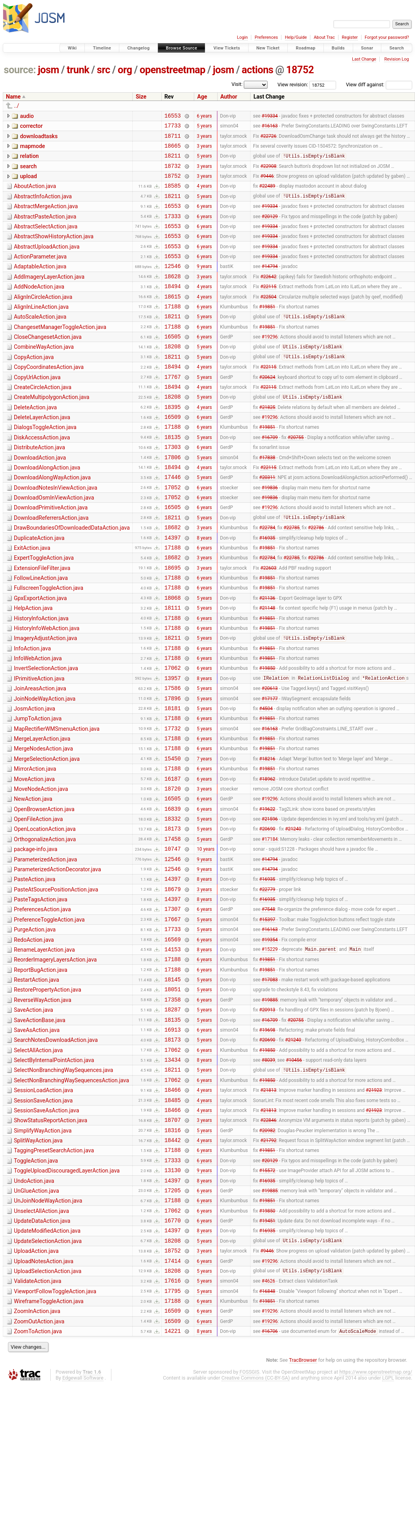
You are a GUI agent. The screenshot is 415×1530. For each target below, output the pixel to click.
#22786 (316, 577)
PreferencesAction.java (42, 1003)
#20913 (267, 1116)
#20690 (267, 914)
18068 (172, 656)
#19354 (270, 1037)
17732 (172, 802)
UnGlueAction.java (36, 1318)
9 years (204, 285)
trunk (78, 70)
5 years (204, 128)
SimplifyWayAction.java (43, 1250)
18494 (172, 307)
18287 (172, 1116)
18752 (300, 70)
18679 (172, 981)
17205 (172, 1318)
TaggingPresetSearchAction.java (54, 1273)
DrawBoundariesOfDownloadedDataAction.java (72, 576)
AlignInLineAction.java (41, 329)
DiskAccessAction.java (42, 475)
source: (20, 70)
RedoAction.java (34, 1037)
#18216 (267, 835)
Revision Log (396, 59)
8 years (204, 588)
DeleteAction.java (35, 442)
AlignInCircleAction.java (43, 318)
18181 (172, 779)
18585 (172, 195)
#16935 (267, 588)
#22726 (268, 139)
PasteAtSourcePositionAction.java (56, 981)
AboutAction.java (35, 194)
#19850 (267, 734)
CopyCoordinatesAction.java (49, 396)
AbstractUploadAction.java (47, 262)
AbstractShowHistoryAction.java (54, 250)
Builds (338, 48)
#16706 (270, 1476)
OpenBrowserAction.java (44, 891)
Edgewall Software (82, 1523)
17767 (172, 408)
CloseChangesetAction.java (48, 363)
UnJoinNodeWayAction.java (48, 1329)
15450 (172, 835)
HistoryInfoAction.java (41, 678)
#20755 (295, 476)
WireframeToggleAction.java (49, 1441)
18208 (172, 374)
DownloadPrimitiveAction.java (51, 554)
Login (242, 37)
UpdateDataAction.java (42, 1351)
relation (29, 161)
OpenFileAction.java (38, 902)
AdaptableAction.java (40, 284)
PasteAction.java (34, 969)
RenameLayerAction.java (44, 1048)
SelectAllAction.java (38, 1160)
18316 (172, 1251)
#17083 (270, 1082)
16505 (172, 363)
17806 (172, 498)
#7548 (268, 1004)
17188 (172, 330)
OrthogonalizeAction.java (45, 925)
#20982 (267, 1251)
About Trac (324, 37)
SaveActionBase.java (39, 1127)
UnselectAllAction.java (41, 1340)
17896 (172, 768)
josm (48, 70)
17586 (172, 756)
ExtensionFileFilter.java (42, 621)
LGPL (388, 1523)
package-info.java (35, 936)
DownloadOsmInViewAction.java (54, 543)
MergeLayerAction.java (42, 812)
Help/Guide (296, 37)
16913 (172, 1138)
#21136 (267, 655)
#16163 (270, 128)
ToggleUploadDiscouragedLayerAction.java (67, 1295)
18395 (172, 442)
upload (28, 183)
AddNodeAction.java (39, 307)
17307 (172, 1003)
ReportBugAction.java (40, 1071)
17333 (172, 229)
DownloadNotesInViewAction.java (55, 531)
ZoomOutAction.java (39, 1464)
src (103, 70)
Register (350, 37)
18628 (172, 296)
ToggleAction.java (36, 1284)
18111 (172, 667)
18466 (172, 1206)
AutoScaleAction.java (40, 340)
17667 (172, 1015)
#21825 (267, 442)
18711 (172, 139)
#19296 (270, 364)
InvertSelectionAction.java (46, 733)
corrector (31, 127)
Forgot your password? (387, 37)
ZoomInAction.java (37, 1452)
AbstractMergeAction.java (46, 217)
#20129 (270, 229)
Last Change (364, 59)
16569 (172, 1038)
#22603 (268, 622)
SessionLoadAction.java (43, 1205)
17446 (172, 521)
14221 (172, 1475)
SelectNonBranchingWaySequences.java (63, 1183)
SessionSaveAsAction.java (46, 1228)
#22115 (268, 307)
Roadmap (306, 48)
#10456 (294, 1172)
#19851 (267, 330)
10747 (172, 936)
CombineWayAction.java (44, 374)
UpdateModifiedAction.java (47, 1362)
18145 (172, 1082)
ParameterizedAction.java (45, 947)
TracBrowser (303, 1505)
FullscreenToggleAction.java (48, 644)
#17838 (267, 498)
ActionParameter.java (40, 273)
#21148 (267, 667)
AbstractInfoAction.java (43, 206)
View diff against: (379, 84)
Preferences (266, 37)
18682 (172, 577)
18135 (172, 476)
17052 (172, 532)
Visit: (237, 84)
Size (141, 96)
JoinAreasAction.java (40, 756)
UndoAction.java (34, 1307)
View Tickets (226, 48)
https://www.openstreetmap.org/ (375, 1517)
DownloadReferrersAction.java (51, 565)
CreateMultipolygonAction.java (51, 430)
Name (13, 96)
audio (27, 116)
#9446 (267, 184)
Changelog (138, 48)
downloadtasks (38, 138)
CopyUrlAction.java (37, 408)
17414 (172, 1397)
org (125, 70)
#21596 (270, 903)
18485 (172, 1217)
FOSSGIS (249, 1517)
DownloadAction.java (40, 498)
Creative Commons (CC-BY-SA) (256, 1523)
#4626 (268, 1419)
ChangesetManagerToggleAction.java (60, 352)
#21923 (374, 1206)
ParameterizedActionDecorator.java (57, 958)
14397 (172, 588)
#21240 (293, 914)
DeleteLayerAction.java (42, 453)
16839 (172, 891)
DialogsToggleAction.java (45, 464)
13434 (172, 1172)
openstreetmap (172, 70)
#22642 (268, 296)
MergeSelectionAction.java (47, 835)
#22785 (291, 577)
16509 (172, 453)
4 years (204, 195)
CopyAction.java (34, 385)
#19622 (267, 891)
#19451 (267, 1352)
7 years (204, 835)
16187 (172, 858)
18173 (172, 914)
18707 (172, 1239)
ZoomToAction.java (38, 1475)
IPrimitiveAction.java (39, 745)
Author (228, 96)
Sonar (367, 48)
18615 (172, 319)
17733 (172, 127)
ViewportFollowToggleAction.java (55, 1430)
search (28, 172)
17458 (172, 925)
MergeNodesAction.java (43, 823)
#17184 (270, 925)
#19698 (267, 1138)
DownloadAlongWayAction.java (52, 520)
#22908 (268, 172)
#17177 (270, 768)
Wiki (72, 48)
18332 (172, 903)
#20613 (270, 757)
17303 (172, 487)
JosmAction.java (34, 778)
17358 (172, 1105)
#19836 (270, 532)
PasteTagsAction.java (40, 992)
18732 (172, 173)
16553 (172, 116)
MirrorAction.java (35, 846)
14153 (172, 1049)
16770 (172, 1352)
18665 (172, 150)
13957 (172, 745)
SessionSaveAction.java (43, 1217)
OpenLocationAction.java (45, 913)
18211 (172, 161)
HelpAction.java (33, 666)
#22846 (268, 1240)
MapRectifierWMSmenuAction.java (56, 801)
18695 (172, 622)
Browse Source (181, 48)
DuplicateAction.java (39, 588)
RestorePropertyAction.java (47, 1093)
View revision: (292, 84)
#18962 (267, 858)
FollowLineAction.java (41, 632)
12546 (172, 285)
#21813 (268, 1206)
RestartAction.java (36, 1082)
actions (257, 70)
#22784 (267, 577)
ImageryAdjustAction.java (45, 700)
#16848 (267, 1430)
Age (202, 96)
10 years (205, 936)
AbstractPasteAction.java (45, 228)
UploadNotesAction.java (43, 1396)
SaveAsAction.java (36, 1138)
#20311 (267, 521)
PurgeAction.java (34, 1026)
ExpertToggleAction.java (44, 610)
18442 (172, 1262)
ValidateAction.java (37, 1419)
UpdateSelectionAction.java (48, 1374)
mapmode (32, 149)
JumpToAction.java (37, 790)
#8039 (268, 1172)
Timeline (102, 48)
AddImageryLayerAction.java (49, 296)
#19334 (270, 116)
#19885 (270, 1105)
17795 (172, 1431)
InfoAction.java (32, 711)
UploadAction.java (36, 1385)
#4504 (266, 779)
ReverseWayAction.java (42, 1104)
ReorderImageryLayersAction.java (55, 1059)
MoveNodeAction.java (41, 868)
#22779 (267, 981)
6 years (204, 116)
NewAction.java (33, 879)
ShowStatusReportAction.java (50, 1239)
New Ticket (268, 48)
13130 (172, 1296)
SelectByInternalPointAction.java (54, 1172)
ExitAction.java (32, 599)
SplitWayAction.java (38, 1261)
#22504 (268, 318)
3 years (204, 139)
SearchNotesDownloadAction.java (56, 1149)
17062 (172, 734)
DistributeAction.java (39, 486)
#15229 (270, 1049)
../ (16, 106)
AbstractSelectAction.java (45, 239)
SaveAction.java (33, 1115)
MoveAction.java (34, 857)
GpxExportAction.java (40, 655)
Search (396, 48)
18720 (172, 869)
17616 (172, 1419)
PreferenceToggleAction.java (49, 1014)
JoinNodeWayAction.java (44, 767)
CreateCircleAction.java (42, 419)
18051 (172, 1093)
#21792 (268, 1262)
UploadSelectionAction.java (47, 1408)
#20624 (267, 408)
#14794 (270, 285)
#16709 (270, 476)
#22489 (267, 195)
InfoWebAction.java (38, 722)
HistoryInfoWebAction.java (46, 689)
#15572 (267, 1296)
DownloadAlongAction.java (47, 509)
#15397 (267, 1015)
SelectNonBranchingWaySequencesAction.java (71, 1194)
